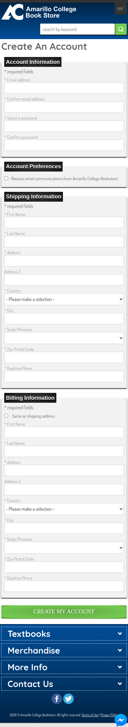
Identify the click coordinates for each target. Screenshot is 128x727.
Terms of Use (90, 715)
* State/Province (18, 329)
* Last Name (14, 233)
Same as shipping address (33, 416)
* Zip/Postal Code (19, 349)
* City (8, 310)
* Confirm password (20, 137)
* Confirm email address (24, 98)
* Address (12, 252)
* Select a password (20, 118)
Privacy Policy (109, 715)
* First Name (14, 214)
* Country (12, 290)
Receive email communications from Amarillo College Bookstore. (64, 178)
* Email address (17, 79)
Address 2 (12, 271)
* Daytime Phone (18, 368)
